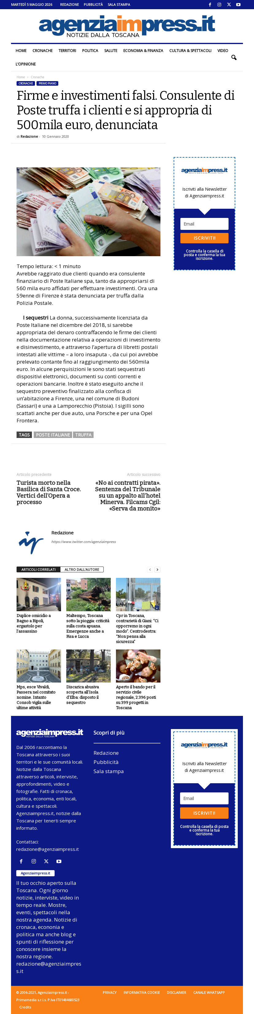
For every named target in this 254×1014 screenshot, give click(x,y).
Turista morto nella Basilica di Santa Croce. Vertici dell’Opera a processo (49, 492)
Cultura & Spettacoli (190, 50)
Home (21, 50)
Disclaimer (176, 992)
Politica (90, 50)
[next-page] (157, 570)
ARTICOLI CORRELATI (38, 569)
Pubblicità (93, 4)
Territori (67, 50)
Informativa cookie (142, 992)
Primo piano (47, 83)
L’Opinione (26, 64)
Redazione (69, 4)
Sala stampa (119, 4)
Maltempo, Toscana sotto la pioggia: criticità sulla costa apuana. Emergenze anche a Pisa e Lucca (87, 626)
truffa (83, 435)
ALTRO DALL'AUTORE (82, 569)
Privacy (110, 992)
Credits (25, 1007)
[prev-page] (150, 570)
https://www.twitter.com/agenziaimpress (83, 541)
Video (222, 50)
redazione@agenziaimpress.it (47, 849)
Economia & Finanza (143, 50)
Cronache (42, 50)
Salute (110, 50)
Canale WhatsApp (209, 992)
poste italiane (53, 435)
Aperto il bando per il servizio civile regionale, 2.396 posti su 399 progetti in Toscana (136, 697)
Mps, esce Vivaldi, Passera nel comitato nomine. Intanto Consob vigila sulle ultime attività (36, 697)
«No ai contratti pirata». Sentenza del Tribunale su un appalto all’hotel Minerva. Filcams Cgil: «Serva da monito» (127, 496)
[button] (234, 57)
